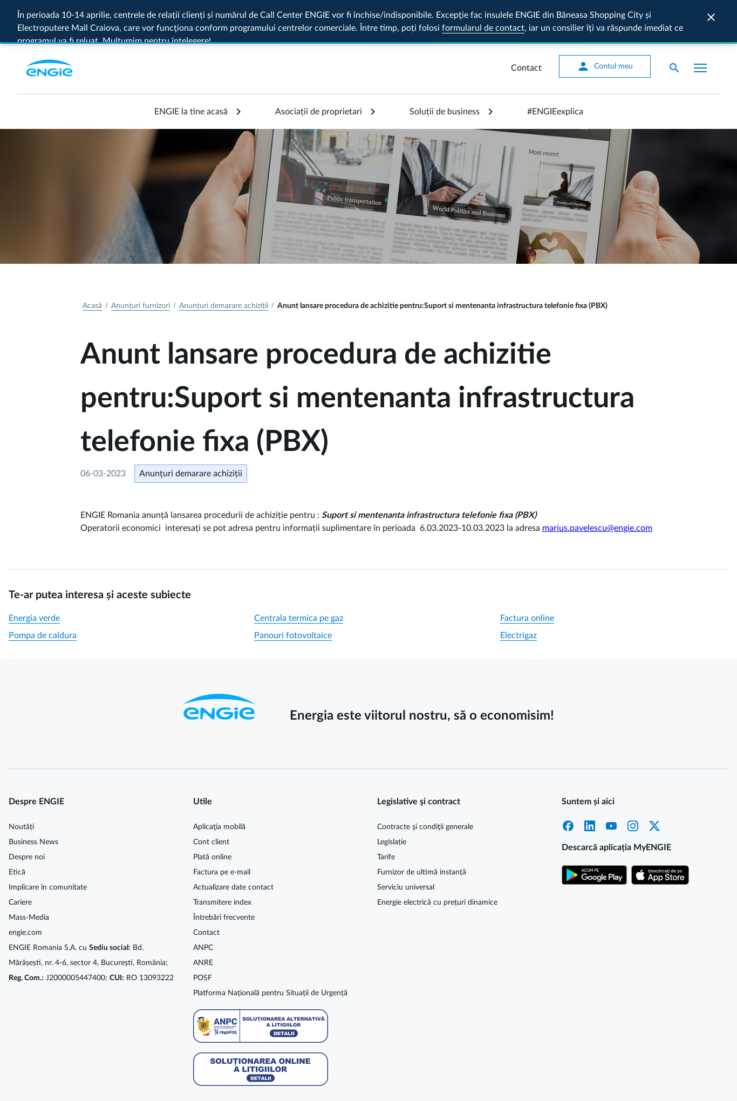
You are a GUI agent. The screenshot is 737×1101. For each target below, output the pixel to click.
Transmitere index (222, 860)
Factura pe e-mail (221, 830)
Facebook (568, 783)
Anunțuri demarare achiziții (223, 264)
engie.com (25, 890)
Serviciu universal (405, 845)
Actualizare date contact (233, 845)
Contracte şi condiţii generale (425, 785)
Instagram (632, 783)
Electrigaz (518, 593)
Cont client (211, 800)
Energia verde (34, 576)
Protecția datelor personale (607, 1083)
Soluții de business (445, 69)
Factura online (527, 576)
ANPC (203, 905)
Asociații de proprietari (318, 69)
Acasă (92, 264)
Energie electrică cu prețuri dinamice (437, 860)
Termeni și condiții (690, 1083)
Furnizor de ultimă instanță (421, 830)
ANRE (203, 921)
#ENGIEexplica (555, 69)
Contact (526, 26)
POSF (202, 936)
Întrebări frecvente (224, 875)
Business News (33, 800)
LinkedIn (589, 783)
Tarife (386, 815)
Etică (17, 830)
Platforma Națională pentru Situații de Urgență (270, 951)
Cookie (542, 1083)
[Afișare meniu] (700, 26)
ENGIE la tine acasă (191, 69)
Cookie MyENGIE (494, 1083)
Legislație (391, 800)
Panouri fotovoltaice (293, 593)
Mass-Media (29, 875)
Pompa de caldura (43, 593)
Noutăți (21, 785)
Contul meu (605, 24)
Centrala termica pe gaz (298, 576)
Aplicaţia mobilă (219, 785)
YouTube (611, 783)
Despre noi (27, 815)
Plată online (212, 815)
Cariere (20, 860)
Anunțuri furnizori (140, 264)
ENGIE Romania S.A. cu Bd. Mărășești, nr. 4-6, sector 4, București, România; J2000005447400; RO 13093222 (91, 921)
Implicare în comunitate (48, 845)
